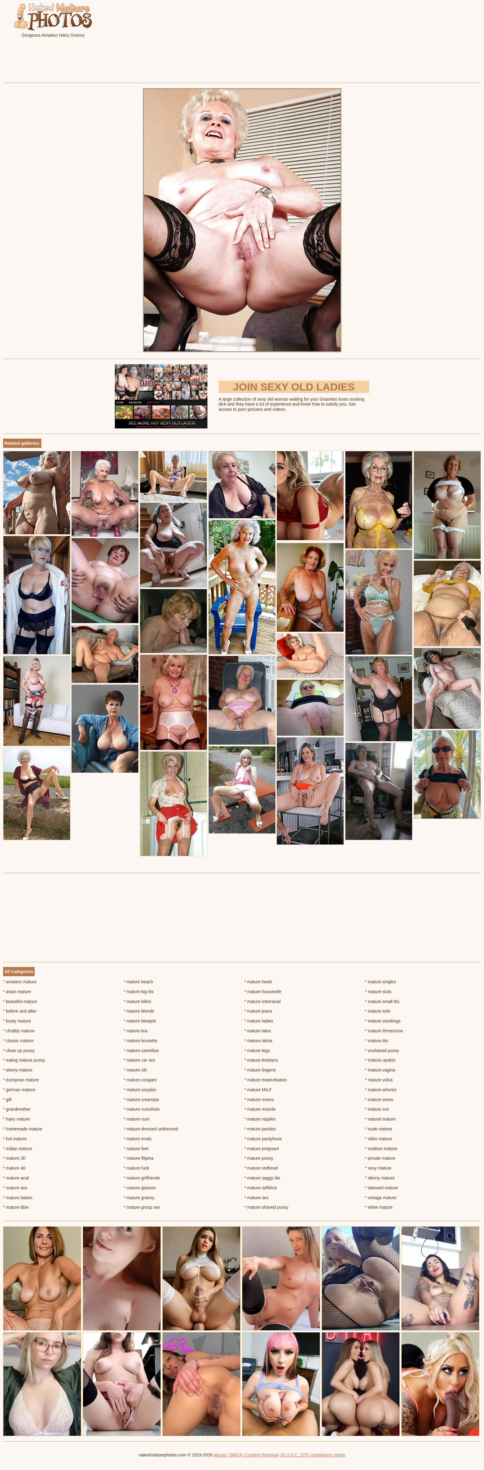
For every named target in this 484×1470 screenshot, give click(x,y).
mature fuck (136, 1168)
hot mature (15, 1138)
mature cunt (136, 1119)
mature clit (135, 1069)
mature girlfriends (142, 1177)
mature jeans (258, 1011)
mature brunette (140, 1040)
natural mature (380, 1119)
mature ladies (258, 1020)
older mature (378, 1138)
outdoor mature (381, 1148)
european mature (21, 1079)
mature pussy (258, 1158)
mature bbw (16, 1207)
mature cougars (140, 1079)
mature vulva (379, 1079)
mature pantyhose (263, 1138)
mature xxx (377, 1109)
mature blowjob (140, 1020)
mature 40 (14, 1168)
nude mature (378, 1128)
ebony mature (17, 1069)
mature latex (257, 1030)
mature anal (16, 1177)
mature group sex (142, 1207)
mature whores (380, 1089)
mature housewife (263, 991)
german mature (19, 1089)
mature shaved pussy (266, 1207)
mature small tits (382, 1001)
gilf (7, 1099)
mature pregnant (261, 1148)
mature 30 (14, 1158)
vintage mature (380, 1197)
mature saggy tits (262, 1177)
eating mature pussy (24, 1060)
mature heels (258, 981)
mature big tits (139, 991)
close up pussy (19, 1050)
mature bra (136, 1030)
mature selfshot (260, 1187)
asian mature (17, 991)
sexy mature (378, 1168)
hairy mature (16, 1119)
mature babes (17, 1197)
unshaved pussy (382, 1050)
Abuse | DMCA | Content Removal (246, 1454)
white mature (379, 1207)
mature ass (15, 1187)
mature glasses (140, 1187)
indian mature (17, 1148)
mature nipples (260, 1119)
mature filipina (139, 1158)
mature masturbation (265, 1079)
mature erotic (138, 1138)
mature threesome (384, 1030)
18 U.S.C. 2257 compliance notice (312, 1454)
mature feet (136, 1148)
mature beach (138, 981)
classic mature (18, 1040)
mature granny (139, 1197)
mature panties (260, 1128)
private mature (380, 1158)
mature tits (376, 1040)
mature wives (379, 1099)
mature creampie (141, 1099)
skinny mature (380, 1177)
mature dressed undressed (151, 1128)
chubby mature (19, 1030)
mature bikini (137, 1001)
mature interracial (262, 1001)
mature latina (258, 1040)
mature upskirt (380, 1060)
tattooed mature (381, 1187)
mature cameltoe (141, 1050)
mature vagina (380, 1069)
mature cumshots (142, 1109)
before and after (19, 1011)
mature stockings (382, 1020)
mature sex (256, 1197)
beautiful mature (20, 1001)
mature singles (380, 981)
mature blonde (139, 1011)
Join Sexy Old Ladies (294, 387)
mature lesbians (261, 1060)
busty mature (17, 1020)
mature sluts (378, 991)
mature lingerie (260, 1069)
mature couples (140, 1089)
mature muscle (260, 1109)
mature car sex (139, 1060)
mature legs (257, 1050)
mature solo (377, 1011)
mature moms (259, 1099)
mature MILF (258, 1089)
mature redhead (261, 1168)
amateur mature (19, 981)
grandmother (17, 1109)
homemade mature (22, 1128)
